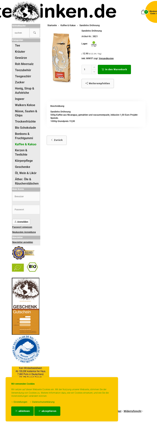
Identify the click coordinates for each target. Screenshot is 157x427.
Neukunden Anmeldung (24, 232)
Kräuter (20, 51)
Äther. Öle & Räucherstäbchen (27, 181)
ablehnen (22, 411)
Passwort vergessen (22, 227)
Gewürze (21, 58)
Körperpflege (24, 161)
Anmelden (21, 221)
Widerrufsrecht (132, 411)
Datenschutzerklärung (42, 402)
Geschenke (22, 167)
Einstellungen (19, 402)
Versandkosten (106, 58)
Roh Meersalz (24, 64)
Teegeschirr (23, 76)
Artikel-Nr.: (86, 36)
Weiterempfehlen (97, 83)
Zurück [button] (57, 140)
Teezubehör (23, 70)
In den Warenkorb (114, 69)
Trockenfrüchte (25, 121)
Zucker (20, 82)
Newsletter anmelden (22, 242)
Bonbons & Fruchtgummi (24, 136)
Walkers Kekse (25, 105)
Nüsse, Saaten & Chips (26, 113)
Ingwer (19, 99)
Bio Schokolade (25, 127)
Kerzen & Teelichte (21, 152)
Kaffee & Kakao (25, 144)
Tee (17, 45)
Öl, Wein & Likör (26, 173)
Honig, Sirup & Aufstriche (24, 91)
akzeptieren (47, 411)
